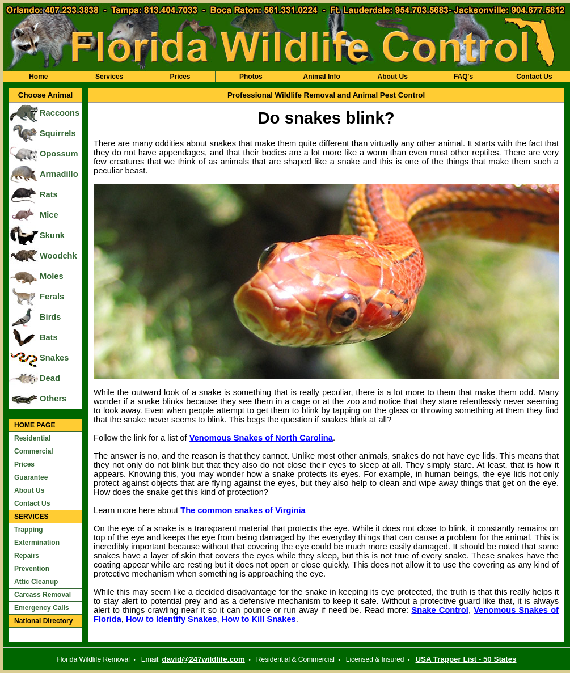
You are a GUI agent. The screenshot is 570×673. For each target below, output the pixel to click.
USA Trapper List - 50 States (465, 659)
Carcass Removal (42, 595)
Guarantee (31, 477)
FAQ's (463, 77)
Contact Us (534, 77)
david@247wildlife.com (203, 659)
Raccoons (59, 112)
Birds (50, 316)
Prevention (31, 569)
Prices (180, 77)
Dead (50, 378)
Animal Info (321, 77)
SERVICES (31, 516)
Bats (49, 337)
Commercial (33, 451)
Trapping (28, 530)
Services (109, 77)
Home (38, 77)
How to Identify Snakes (171, 619)
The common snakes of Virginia (242, 510)
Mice (49, 214)
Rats (49, 194)
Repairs (26, 556)
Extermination (37, 543)
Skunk (52, 235)
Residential (32, 438)
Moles (52, 276)
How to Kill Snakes (259, 619)
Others (53, 398)
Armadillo (59, 174)
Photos (251, 77)
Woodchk (58, 255)
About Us (392, 77)
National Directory (43, 621)
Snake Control (439, 610)
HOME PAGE (34, 425)
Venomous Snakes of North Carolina (261, 437)
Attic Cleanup (36, 582)
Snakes (54, 357)
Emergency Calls (41, 608)
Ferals (52, 296)
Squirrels (58, 133)
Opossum (59, 153)
